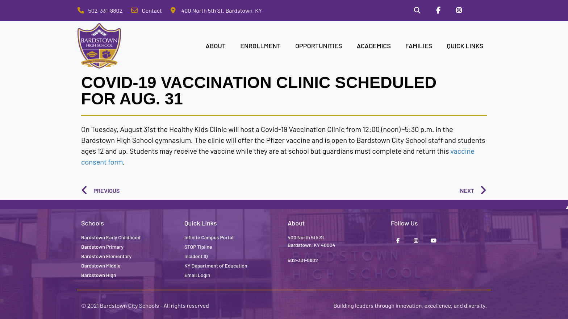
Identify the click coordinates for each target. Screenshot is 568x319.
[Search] (417, 10)
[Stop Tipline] (479, 10)
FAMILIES (418, 46)
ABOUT (216, 46)
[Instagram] (458, 10)
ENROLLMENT (260, 46)
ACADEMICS (374, 46)
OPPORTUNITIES (318, 46)
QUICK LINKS (465, 46)
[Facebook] (438, 10)
